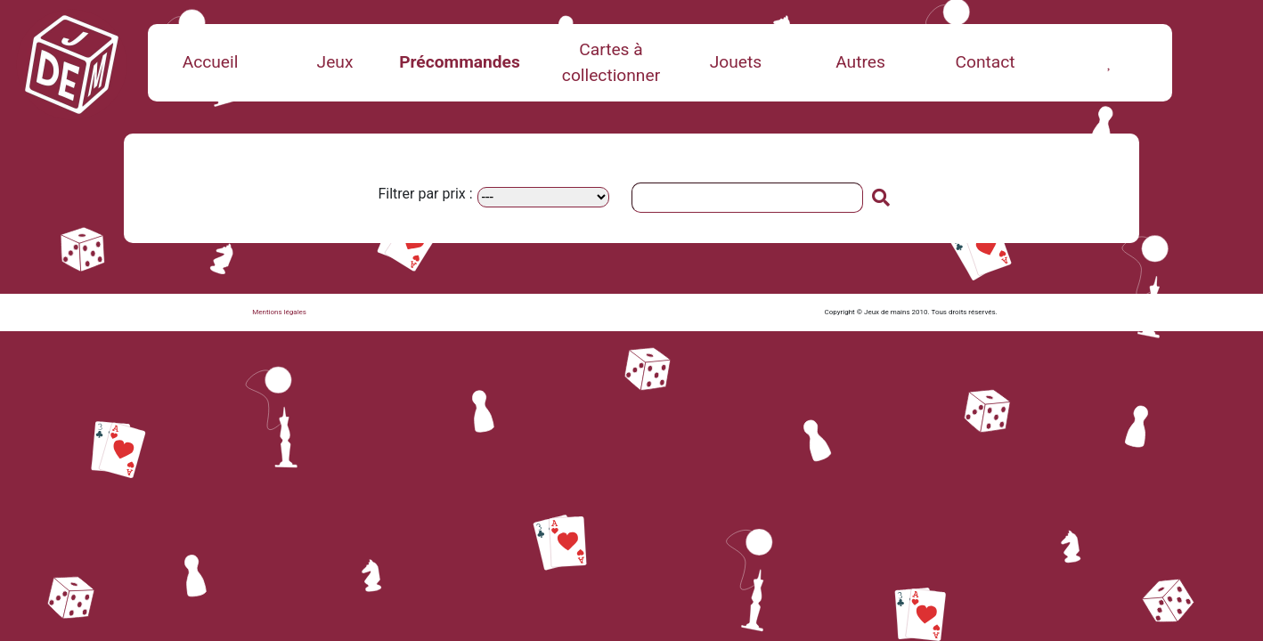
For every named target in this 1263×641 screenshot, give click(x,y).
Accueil (211, 62)
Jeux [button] (335, 62)
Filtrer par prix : (425, 193)
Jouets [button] (736, 62)
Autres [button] (860, 62)
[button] (1109, 62)
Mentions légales (279, 312)
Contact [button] (984, 62)
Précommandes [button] (459, 62)
